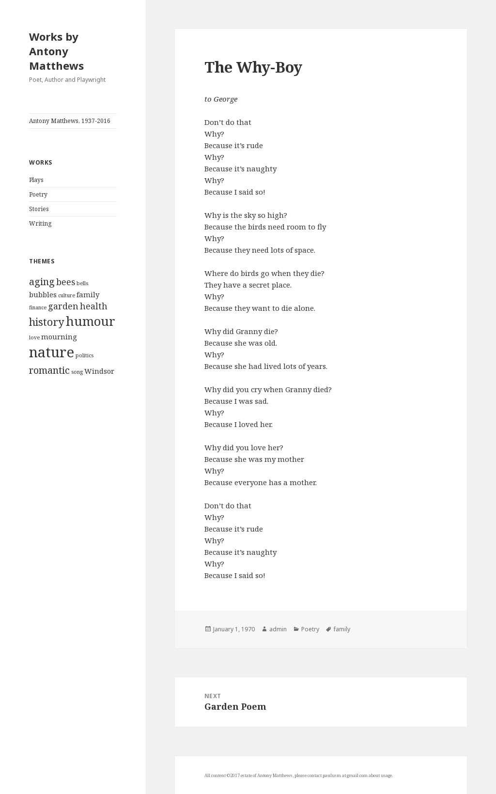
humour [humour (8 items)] (90, 321)
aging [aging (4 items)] (42, 281)
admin (278, 629)
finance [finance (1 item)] (37, 307)
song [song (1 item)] (77, 371)
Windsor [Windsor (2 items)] (99, 371)
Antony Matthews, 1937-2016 (69, 121)
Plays (36, 180)
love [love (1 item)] (34, 337)
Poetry (38, 194)
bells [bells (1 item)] (82, 283)
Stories (39, 209)
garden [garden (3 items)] (63, 306)
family (342, 629)
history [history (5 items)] (46, 322)
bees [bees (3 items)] (65, 282)
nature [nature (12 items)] (51, 352)
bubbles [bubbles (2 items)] (43, 294)
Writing (40, 223)
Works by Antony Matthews (56, 51)
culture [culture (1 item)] (66, 295)
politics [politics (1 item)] (84, 355)
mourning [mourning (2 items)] (59, 336)
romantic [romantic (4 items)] (49, 370)
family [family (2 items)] (88, 294)
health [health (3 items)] (94, 306)
